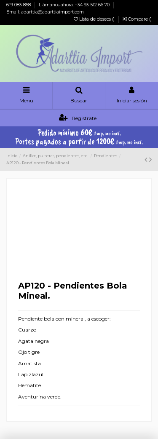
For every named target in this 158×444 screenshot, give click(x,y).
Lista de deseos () (95, 19)
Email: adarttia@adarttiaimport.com (45, 12)
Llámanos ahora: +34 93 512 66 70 (75, 5)
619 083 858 (19, 5)
